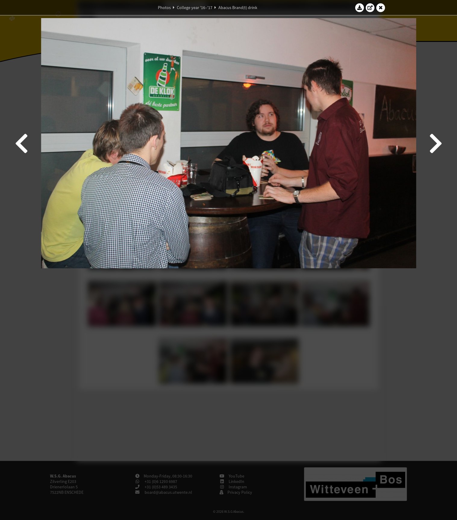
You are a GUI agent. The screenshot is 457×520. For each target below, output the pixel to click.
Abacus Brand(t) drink (237, 7)
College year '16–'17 (194, 7)
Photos (164, 7)
